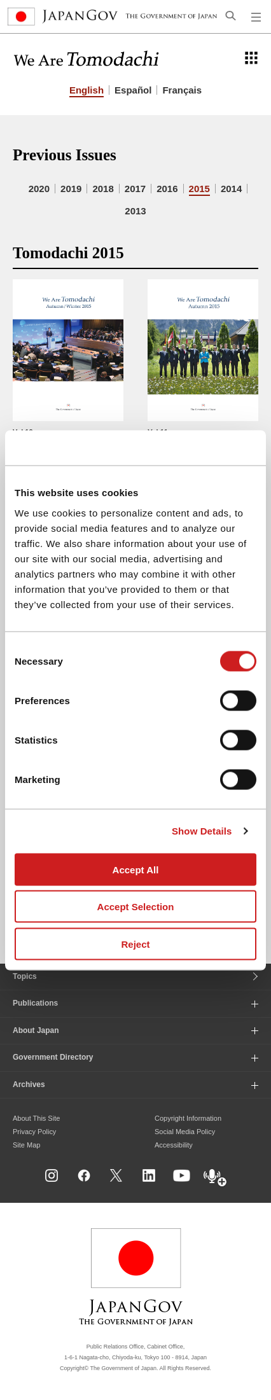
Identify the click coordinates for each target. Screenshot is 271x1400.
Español (133, 90)
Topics (25, 976)
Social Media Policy (185, 1131)
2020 (39, 188)
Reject (135, 943)
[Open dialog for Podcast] (216, 1178)
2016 (166, 188)
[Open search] (230, 15)
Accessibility (174, 1145)
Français (182, 90)
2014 (231, 188)
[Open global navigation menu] (256, 16)
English (86, 90)
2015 (199, 188)
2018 (102, 188)
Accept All (136, 869)
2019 (70, 188)
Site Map (26, 1145)
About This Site (36, 1118)
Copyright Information (188, 1118)
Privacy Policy (34, 1131)
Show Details (202, 831)
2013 (135, 211)
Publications (35, 1003)
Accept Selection (135, 906)
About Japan (36, 1030)
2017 (135, 188)
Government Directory (53, 1057)
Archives (29, 1084)
